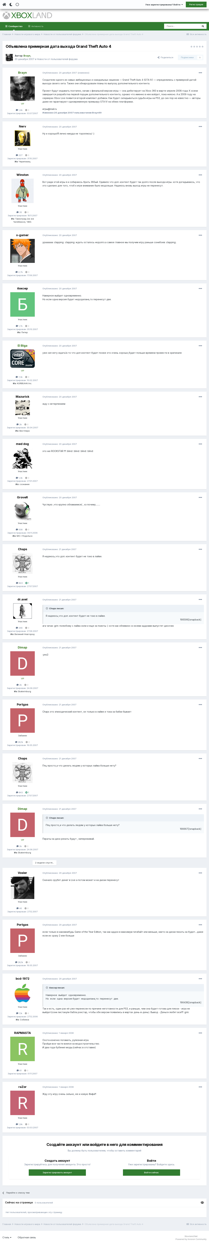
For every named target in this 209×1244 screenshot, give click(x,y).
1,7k (19, 326)
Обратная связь (27, 1237)
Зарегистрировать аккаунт (57, 1172)
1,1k (19, 1013)
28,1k (19, 742)
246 (19, 627)
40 (19, 908)
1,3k (19, 478)
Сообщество (15, 27)
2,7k (19, 272)
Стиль (6, 1237)
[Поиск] (181, 26)
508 (19, 529)
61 (19, 1070)
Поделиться (165, 57)
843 (19, 583)
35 (19, 212)
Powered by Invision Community (191, 1239)
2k (19, 424)
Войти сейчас (151, 1172)
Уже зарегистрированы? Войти (164, 4)
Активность (37, 26)
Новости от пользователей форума (57, 59)
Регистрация (196, 4)
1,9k (19, 1124)
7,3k (19, 377)
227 (19, 155)
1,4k (19, 110)
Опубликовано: (59, 72)
